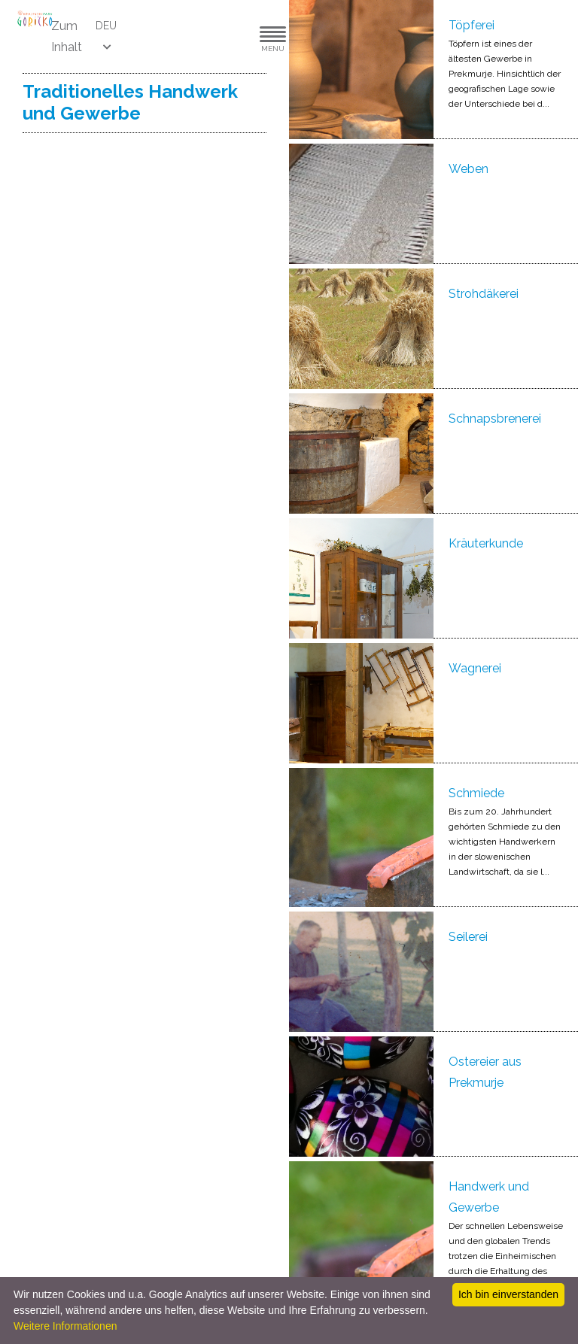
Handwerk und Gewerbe (489, 1197)
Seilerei (468, 937)
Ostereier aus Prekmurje (485, 1072)
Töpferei (471, 25)
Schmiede (476, 793)
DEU (106, 26)
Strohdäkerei (484, 294)
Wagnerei (475, 668)
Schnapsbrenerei (495, 418)
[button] (227, 36)
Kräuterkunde (486, 543)
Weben (468, 169)
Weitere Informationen (65, 1326)
